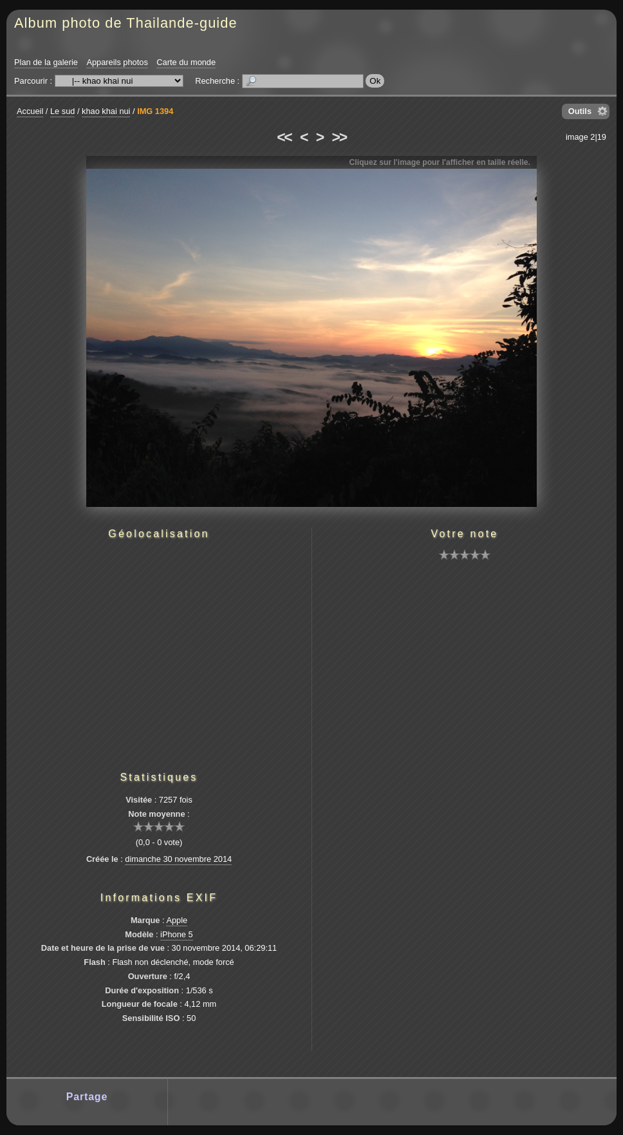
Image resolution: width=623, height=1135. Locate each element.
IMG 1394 (155, 111)
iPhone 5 (176, 934)
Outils (579, 111)
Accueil (30, 111)
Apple (176, 920)
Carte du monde (186, 62)
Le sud (62, 111)
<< (284, 137)
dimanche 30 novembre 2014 (178, 859)
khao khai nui (106, 111)
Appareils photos (116, 62)
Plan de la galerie (46, 62)
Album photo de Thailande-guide (125, 23)
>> (339, 137)
